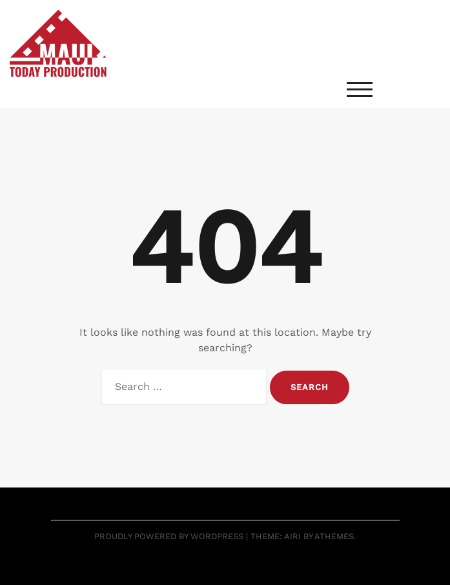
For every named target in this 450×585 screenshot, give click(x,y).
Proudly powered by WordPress (168, 536)
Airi (292, 536)
